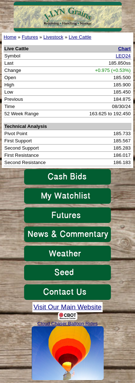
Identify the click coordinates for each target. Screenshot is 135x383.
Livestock (53, 37)
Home (10, 37)
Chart (124, 48)
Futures (30, 37)
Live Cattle (80, 37)
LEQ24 (123, 56)
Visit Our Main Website (67, 307)
